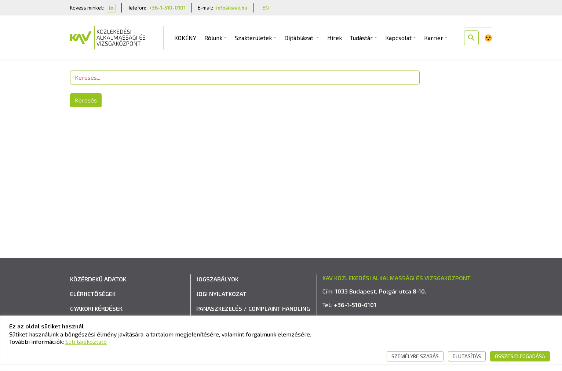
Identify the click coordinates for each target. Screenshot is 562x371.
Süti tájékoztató (86, 341)
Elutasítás (467, 356)
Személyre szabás (415, 356)
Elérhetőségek (93, 293)
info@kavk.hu (231, 7)
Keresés (86, 100)
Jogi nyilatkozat (221, 293)
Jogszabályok (217, 278)
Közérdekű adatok (98, 278)
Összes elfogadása (520, 356)
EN (265, 7)
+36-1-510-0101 (167, 7)
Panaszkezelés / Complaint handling (253, 308)
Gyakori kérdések (96, 308)
